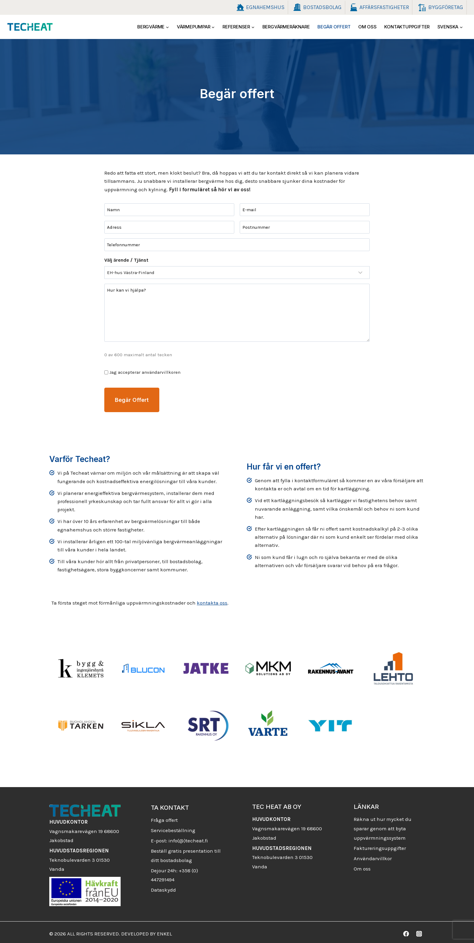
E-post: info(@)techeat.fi (179, 838)
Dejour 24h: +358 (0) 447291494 (174, 872)
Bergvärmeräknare (286, 27)
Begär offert (334, 27)
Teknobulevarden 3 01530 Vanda (79, 857)
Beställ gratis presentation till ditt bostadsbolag (186, 853)
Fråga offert (164, 817)
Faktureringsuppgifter (380, 845)
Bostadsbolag (316, 7)
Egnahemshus (259, 7)
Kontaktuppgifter (407, 27)
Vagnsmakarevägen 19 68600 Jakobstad (84, 828)
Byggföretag (439, 8)
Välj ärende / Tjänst (123, 260)
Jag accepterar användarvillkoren (141, 372)
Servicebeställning (173, 828)
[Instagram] (419, 930)
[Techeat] (30, 27)
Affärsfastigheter (379, 7)
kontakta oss (208, 599)
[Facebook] (406, 930)
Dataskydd (163, 887)
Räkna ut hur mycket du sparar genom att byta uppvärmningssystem (382, 825)
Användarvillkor (373, 855)
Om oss (367, 27)
